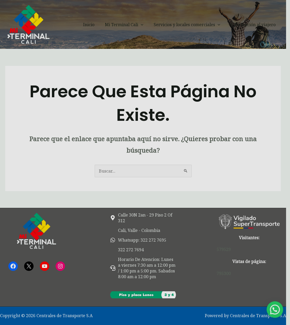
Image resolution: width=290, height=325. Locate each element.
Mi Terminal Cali (133, 24)
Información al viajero (258, 24)
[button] (150, 24)
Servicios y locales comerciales (194, 24)
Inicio (100, 24)
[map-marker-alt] (144, 218)
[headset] (144, 268)
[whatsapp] (139, 240)
